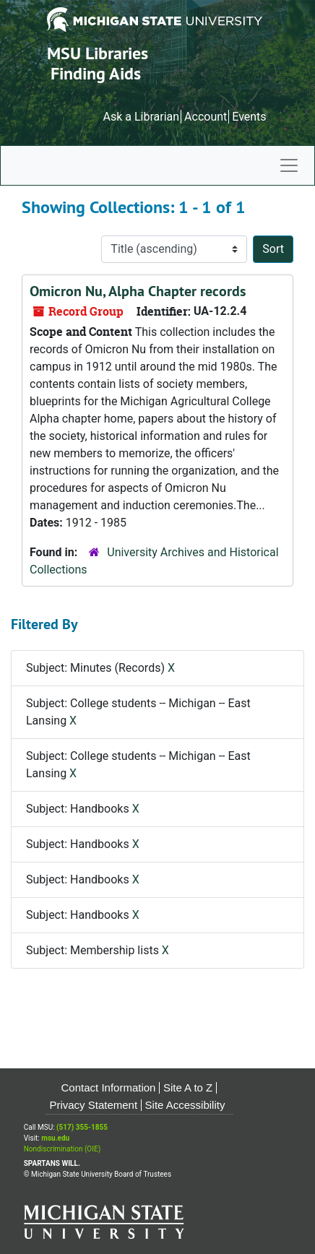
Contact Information (108, 1087)
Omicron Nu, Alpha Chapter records (138, 291)
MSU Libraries (97, 53)
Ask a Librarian (141, 117)
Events (249, 117)
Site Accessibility (185, 1105)
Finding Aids (96, 73)
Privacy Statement (93, 1105)
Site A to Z (187, 1087)
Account (205, 117)
